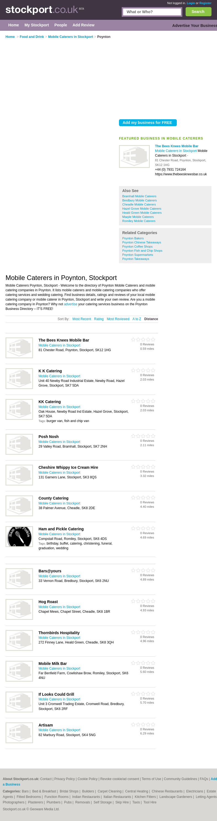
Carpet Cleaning (110, 791)
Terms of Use (151, 779)
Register (205, 3)
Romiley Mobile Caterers (138, 221)
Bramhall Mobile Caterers (139, 196)
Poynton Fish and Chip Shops (142, 250)
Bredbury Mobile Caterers (139, 200)
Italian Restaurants (118, 797)
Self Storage (103, 802)
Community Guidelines (180, 779)
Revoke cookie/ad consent (119, 779)
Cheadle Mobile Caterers (139, 204)
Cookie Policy (88, 779)
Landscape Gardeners (176, 797)
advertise (70, 304)
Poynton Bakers (133, 238)
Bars (25, 791)
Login (191, 3)
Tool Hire (149, 802)
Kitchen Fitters (146, 797)
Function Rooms (57, 797)
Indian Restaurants (86, 797)
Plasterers (36, 802)
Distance (151, 319)
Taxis (136, 802)
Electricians (195, 791)
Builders (88, 791)
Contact (45, 779)
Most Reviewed (118, 319)
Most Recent (81, 319)
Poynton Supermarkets (137, 254)
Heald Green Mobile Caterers (142, 212)
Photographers (14, 802)
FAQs (204, 779)
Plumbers (54, 802)
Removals (83, 802)
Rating (99, 319)
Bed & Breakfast (44, 791)
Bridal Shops (69, 791)
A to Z (136, 319)
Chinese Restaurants (167, 791)
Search (198, 11)
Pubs (68, 802)
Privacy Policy (64, 779)
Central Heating (137, 791)
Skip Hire (122, 802)
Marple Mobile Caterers (138, 216)
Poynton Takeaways (135, 258)
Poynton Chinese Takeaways (141, 242)
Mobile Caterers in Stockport (176, 151)
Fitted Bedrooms (29, 797)
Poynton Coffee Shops (137, 246)
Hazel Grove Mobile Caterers (141, 208)
